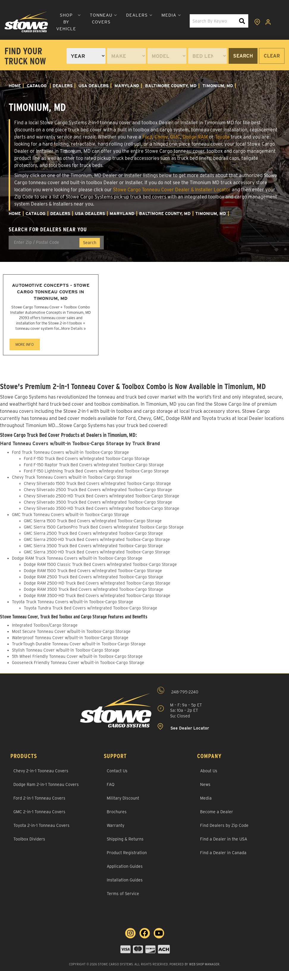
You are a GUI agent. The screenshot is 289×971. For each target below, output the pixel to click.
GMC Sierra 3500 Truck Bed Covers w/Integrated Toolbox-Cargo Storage (93, 545)
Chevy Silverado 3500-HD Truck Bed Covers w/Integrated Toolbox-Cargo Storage (101, 508)
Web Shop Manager (204, 964)
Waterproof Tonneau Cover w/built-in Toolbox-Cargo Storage (70, 637)
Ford (147, 137)
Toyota (222, 137)
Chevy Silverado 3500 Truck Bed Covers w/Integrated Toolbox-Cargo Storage (98, 502)
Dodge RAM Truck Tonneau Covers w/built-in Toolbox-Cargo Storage (77, 558)
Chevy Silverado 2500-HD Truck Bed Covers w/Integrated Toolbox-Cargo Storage (101, 496)
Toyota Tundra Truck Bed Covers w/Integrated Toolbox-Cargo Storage (90, 608)
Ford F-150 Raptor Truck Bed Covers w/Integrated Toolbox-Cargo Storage (94, 464)
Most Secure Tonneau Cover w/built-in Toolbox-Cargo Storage (71, 631)
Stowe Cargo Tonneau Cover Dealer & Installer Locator (172, 189)
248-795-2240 (177, 690)
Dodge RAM (195, 137)
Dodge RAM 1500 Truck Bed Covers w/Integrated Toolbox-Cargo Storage (93, 570)
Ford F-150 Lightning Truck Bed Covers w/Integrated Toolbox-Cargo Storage (96, 471)
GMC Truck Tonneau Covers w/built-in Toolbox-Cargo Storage (70, 514)
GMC (175, 137)
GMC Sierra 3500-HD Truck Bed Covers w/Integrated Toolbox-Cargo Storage (97, 552)
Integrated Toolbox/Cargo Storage (45, 625)
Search (243, 56)
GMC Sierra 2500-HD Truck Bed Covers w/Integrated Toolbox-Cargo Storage (97, 539)
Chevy (161, 137)
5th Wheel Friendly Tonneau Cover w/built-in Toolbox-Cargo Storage (77, 656)
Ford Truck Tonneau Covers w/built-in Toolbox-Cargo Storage (70, 452)
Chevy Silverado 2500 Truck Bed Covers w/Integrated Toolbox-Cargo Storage (98, 489)
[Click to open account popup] (268, 22)
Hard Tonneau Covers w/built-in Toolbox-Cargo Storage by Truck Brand (81, 443)
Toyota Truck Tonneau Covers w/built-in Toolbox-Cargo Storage (72, 601)
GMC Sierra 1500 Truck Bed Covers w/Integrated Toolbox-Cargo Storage (93, 520)
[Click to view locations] (257, 22)
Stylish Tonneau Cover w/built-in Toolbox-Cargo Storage (66, 650)
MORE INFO (24, 344)
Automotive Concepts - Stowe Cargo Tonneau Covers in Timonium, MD (50, 291)
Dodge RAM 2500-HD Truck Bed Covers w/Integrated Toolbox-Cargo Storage (97, 583)
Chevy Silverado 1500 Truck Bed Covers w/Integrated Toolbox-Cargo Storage (97, 483)
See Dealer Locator (183, 726)
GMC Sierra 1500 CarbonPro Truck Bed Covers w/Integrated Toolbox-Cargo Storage (104, 527)
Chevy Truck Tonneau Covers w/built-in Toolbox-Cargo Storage (72, 477)
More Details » (73, 328)
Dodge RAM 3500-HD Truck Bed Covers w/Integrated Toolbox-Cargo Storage (97, 595)
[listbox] (86, 56)
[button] (66, 22)
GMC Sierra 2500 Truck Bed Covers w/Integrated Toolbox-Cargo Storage (93, 533)
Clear (272, 56)
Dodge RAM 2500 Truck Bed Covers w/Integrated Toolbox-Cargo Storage (93, 576)
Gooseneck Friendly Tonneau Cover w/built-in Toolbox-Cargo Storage (78, 662)
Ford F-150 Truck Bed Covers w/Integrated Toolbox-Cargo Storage (87, 458)
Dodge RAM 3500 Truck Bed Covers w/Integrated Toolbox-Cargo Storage (93, 589)
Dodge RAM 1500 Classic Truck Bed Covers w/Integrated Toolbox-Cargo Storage (100, 564)
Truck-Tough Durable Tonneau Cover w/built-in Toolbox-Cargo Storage (79, 644)
